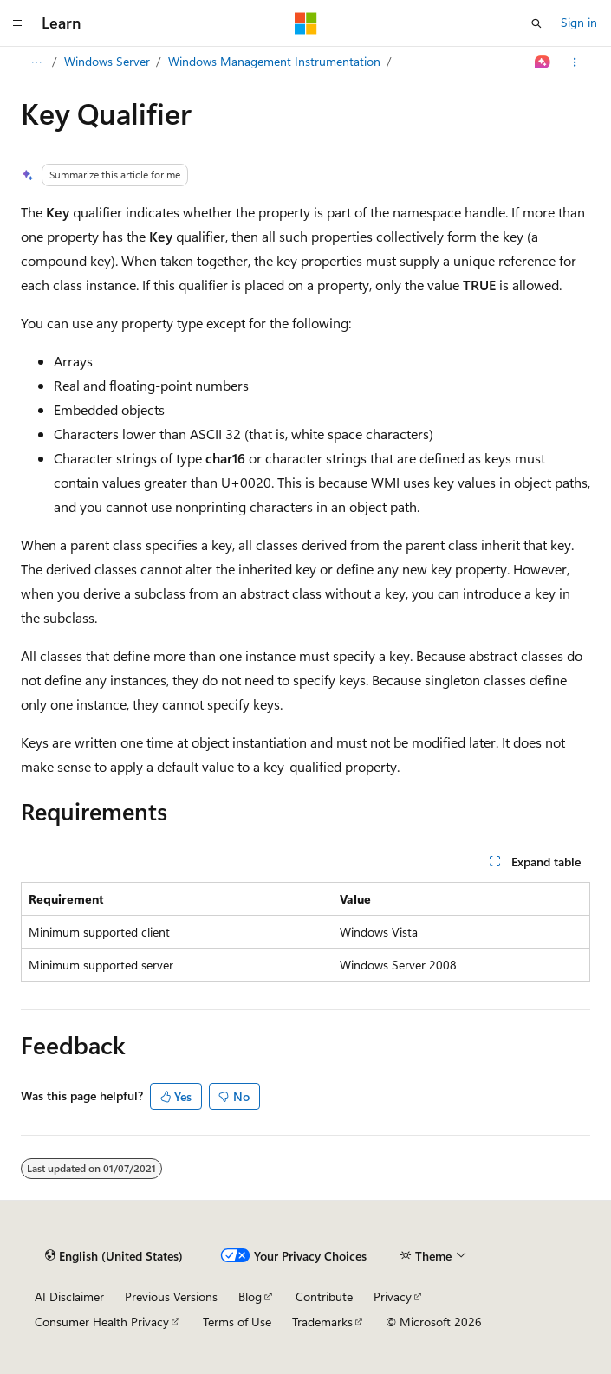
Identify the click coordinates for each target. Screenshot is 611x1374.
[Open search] (536, 23)
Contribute (324, 1296)
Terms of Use (237, 1321)
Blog (250, 1296)
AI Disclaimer (69, 1296)
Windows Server (107, 61)
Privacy (393, 1296)
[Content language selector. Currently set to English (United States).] (114, 1256)
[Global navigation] (17, 23)
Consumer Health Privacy (102, 1321)
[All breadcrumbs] (36, 62)
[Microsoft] (306, 23)
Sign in (579, 22)
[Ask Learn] (543, 62)
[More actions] (575, 62)
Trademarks (322, 1321)
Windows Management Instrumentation (274, 61)
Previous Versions (171, 1296)
